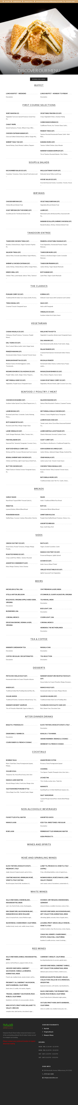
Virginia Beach (17, 1)
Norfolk (7, 1)
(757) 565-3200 (69, 1)
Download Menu (38, 79)
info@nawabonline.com (51, 1077)
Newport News (28, 1)
